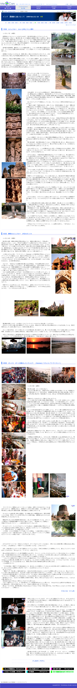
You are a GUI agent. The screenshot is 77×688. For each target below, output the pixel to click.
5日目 (27, 22)
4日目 (23, 22)
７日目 (38, 22)
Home (5, 11)
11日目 (57, 22)
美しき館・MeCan (8, 3)
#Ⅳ (50, 22)
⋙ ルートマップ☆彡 (71, 25)
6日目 (31, 22)
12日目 (61, 22)
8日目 (42, 22)
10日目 (53, 22)
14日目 (70, 22)
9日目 (46, 22)
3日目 (16, 22)
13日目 (66, 22)
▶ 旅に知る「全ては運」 (69, 591)
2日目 (12, 22)
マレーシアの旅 (60, 11)
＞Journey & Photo (11, 11)
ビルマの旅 (67, 11)
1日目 (9, 22)
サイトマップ (22, 682)
